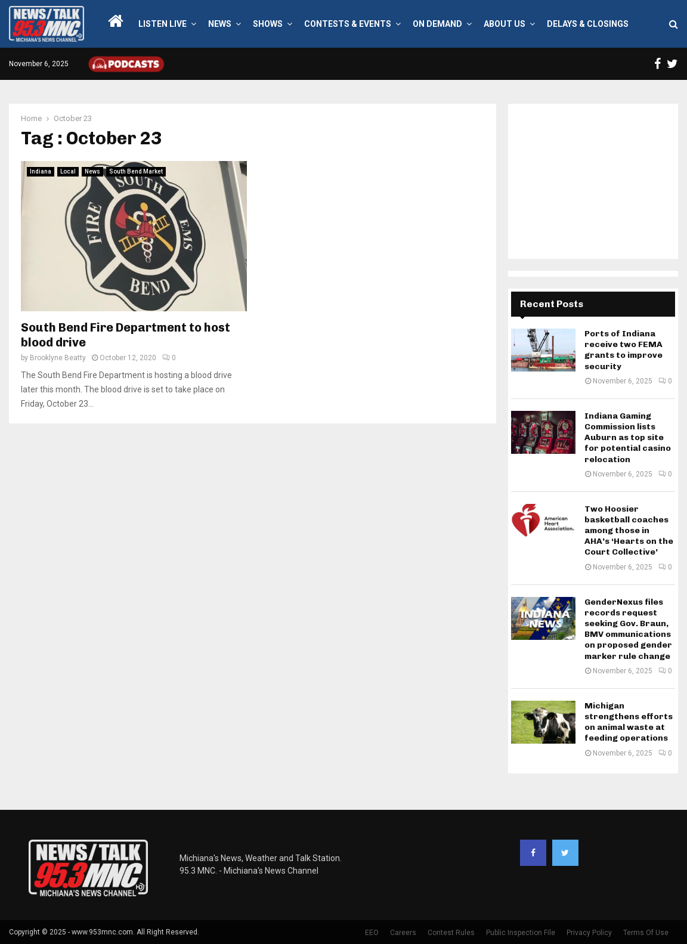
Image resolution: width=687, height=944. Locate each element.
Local (68, 171)
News (219, 24)
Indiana (40, 171)
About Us (504, 24)
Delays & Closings (588, 24)
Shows (268, 24)
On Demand (437, 24)
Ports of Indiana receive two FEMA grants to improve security (623, 350)
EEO (372, 932)
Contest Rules (451, 932)
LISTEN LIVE (162, 24)
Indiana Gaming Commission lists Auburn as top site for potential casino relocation (627, 438)
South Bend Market (136, 171)
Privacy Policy (589, 932)
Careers (403, 932)
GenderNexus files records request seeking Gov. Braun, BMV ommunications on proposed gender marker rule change (628, 629)
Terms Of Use (646, 932)
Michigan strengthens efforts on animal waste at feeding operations (628, 722)
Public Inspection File (520, 932)
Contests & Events (347, 24)
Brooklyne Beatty (58, 358)
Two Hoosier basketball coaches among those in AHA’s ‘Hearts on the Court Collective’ (628, 531)
